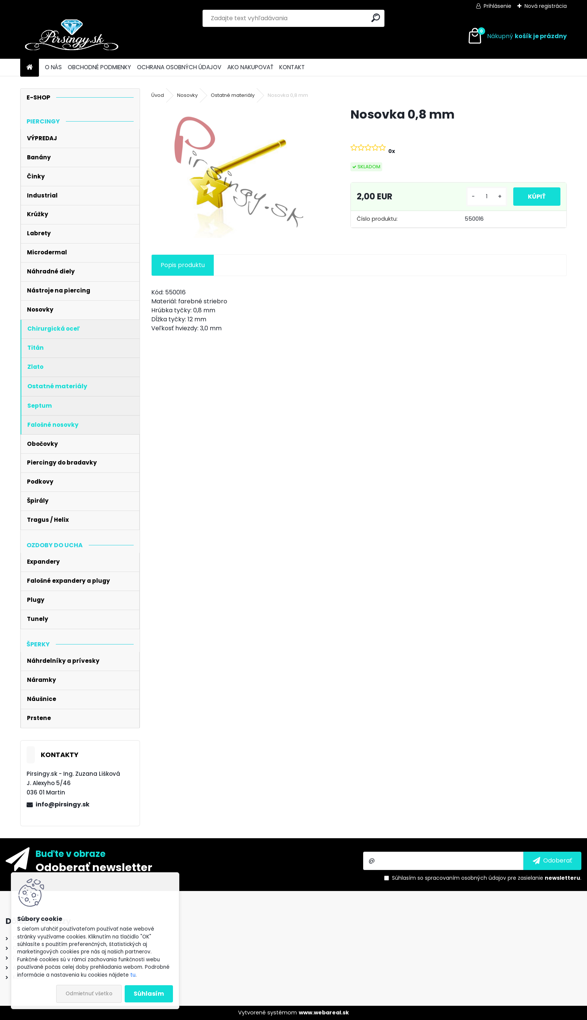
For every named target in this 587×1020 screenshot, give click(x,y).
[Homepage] (29, 67)
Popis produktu (183, 265)
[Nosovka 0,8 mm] (238, 172)
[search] (375, 17)
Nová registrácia (545, 6)
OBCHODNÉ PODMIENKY (99, 67)
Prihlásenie (497, 6)
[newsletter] (552, 860)
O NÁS (53, 67)
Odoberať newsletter (94, 867)
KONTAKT (292, 67)
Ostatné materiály (233, 95)
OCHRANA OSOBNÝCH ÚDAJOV (179, 67)
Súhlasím (149, 993)
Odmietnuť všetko (89, 993)
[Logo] (71, 36)
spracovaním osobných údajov (465, 878)
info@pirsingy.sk (62, 804)
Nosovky (187, 95)
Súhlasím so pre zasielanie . (486, 878)
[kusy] (486, 196)
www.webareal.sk (324, 1012)
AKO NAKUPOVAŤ (250, 67)
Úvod (157, 95)
